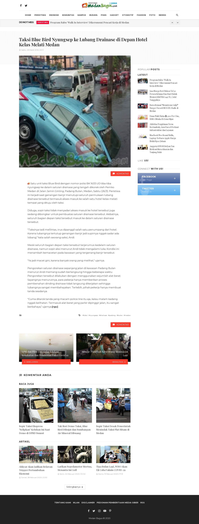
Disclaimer (88, 502)
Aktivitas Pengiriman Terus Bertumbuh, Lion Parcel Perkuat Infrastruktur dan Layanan (164, 127)
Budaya (93, 15)
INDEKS (162, 15)
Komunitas (68, 15)
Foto (152, 15)
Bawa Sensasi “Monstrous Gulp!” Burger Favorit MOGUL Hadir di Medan (164, 108)
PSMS (103, 15)
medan (128, 315)
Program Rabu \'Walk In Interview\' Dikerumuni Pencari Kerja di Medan (163, 83)
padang (112, 315)
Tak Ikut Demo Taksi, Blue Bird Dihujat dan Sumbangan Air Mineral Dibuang (74, 429)
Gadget (114, 15)
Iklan (76, 502)
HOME (28, 15)
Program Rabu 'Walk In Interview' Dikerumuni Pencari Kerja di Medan (89, 22)
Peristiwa (40, 15)
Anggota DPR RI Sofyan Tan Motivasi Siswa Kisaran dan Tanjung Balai (162, 149)
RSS (142, 502)
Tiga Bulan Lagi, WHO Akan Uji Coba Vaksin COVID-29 (111, 468)
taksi (85, 315)
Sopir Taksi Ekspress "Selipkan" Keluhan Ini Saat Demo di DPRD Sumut (34, 429)
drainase (103, 315)
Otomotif (127, 15)
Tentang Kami (62, 502)
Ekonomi (54, 15)
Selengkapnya (74, 487)
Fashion (141, 15)
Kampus (82, 15)
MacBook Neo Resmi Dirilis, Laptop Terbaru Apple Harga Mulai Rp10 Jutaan (163, 138)
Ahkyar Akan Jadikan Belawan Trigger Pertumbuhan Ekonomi (36, 470)
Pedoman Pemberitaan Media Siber (117, 502)
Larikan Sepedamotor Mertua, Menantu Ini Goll (75, 468)
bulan (120, 315)
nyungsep (94, 315)
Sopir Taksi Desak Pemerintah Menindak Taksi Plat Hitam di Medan (113, 429)
